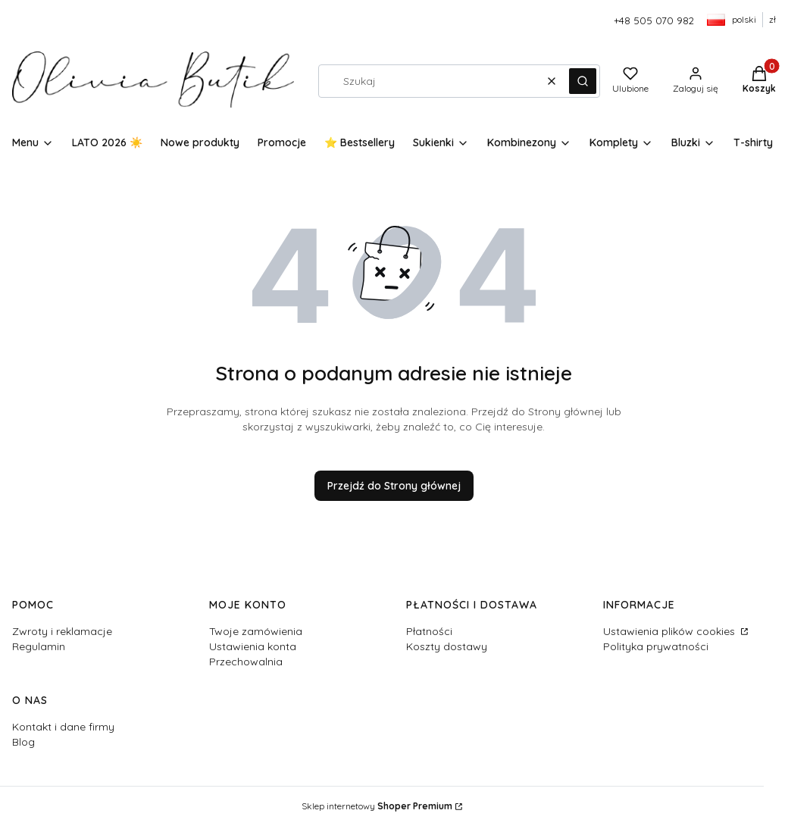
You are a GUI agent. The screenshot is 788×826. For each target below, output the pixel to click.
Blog (23, 742)
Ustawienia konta (252, 646)
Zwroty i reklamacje (62, 631)
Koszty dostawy (446, 646)
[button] (582, 81)
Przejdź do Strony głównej (394, 486)
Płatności (429, 631)
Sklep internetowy (377, 806)
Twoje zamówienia (255, 631)
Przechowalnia (246, 661)
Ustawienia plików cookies (670, 631)
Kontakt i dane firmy (63, 727)
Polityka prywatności (655, 646)
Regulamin (38, 646)
